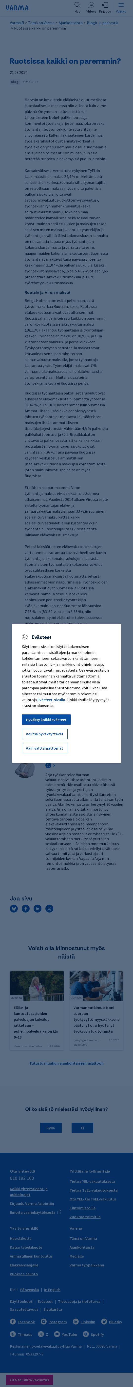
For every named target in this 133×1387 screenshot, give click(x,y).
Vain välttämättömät (44, 748)
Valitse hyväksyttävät (44, 733)
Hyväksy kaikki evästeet (46, 719)
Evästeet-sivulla (51, 699)
